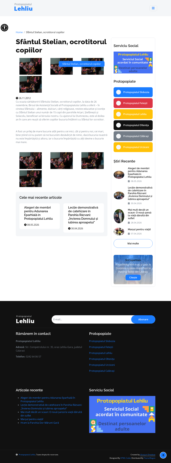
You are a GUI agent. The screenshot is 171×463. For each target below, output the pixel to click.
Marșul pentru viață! (139, 229)
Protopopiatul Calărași (101, 370)
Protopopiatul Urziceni (102, 365)
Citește (133, 277)
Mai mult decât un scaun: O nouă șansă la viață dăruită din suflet (139, 214)
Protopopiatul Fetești (101, 347)
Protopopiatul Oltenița (101, 359)
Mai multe (133, 243)
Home (19, 32)
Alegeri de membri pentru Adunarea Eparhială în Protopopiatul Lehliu (38, 213)
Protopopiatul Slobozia (102, 341)
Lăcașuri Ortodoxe (147, 454)
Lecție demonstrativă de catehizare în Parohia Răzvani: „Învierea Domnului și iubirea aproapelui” (83, 215)
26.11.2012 (23, 98)
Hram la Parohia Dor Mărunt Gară (40, 422)
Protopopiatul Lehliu (100, 353)
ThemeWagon (149, 458)
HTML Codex (125, 458)
